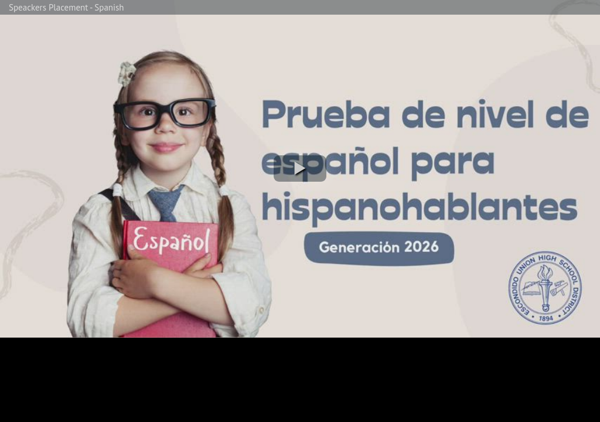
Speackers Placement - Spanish (66, 7)
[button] (300, 168)
